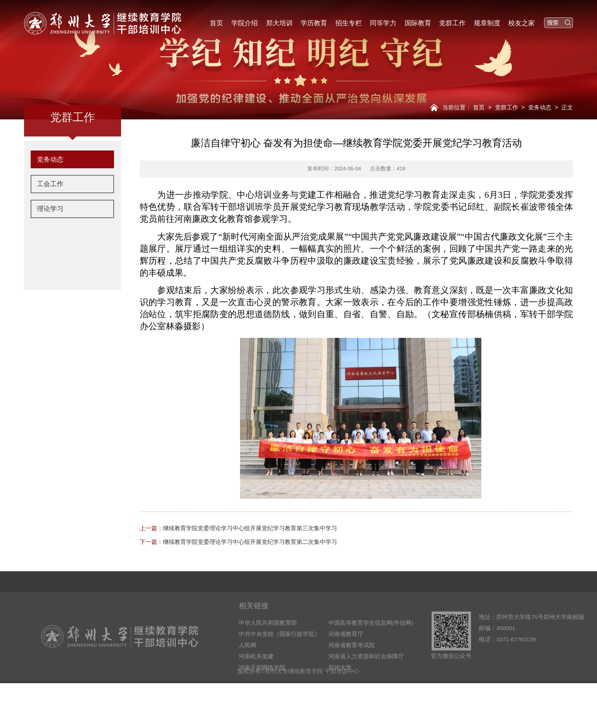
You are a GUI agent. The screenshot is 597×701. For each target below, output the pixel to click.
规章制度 (487, 23)
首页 (216, 23)
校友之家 (521, 23)
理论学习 (50, 232)
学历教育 (314, 23)
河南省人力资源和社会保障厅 (366, 673)
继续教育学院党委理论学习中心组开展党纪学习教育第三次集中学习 (238, 528)
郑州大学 (340, 685)
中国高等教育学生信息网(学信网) (370, 640)
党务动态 (539, 107)
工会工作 (50, 207)
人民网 (247, 662)
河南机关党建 (256, 673)
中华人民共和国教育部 (268, 640)
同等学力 (383, 23)
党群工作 (452, 23)
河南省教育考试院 (351, 662)
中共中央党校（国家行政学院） (279, 651)
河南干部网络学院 (262, 685)
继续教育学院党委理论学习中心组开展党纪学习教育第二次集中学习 (238, 541)
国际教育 (418, 23)
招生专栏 (348, 23)
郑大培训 (279, 23)
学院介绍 (244, 23)
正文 (567, 107)
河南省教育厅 (345, 651)
